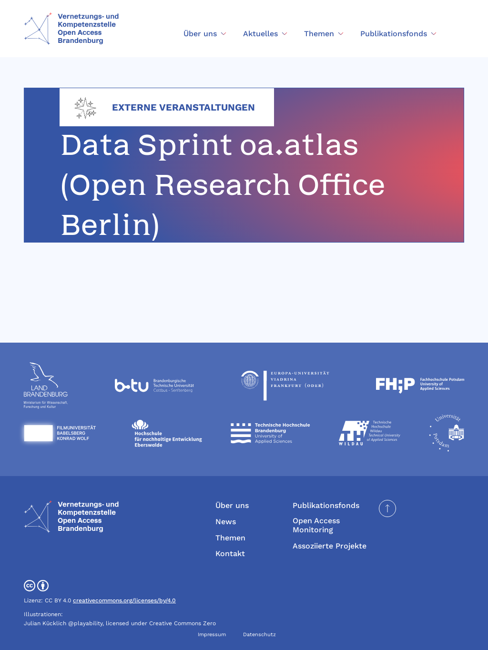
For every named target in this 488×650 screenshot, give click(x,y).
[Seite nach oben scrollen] (387, 508)
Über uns (232, 505)
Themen (230, 537)
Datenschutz (259, 634)
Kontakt (230, 553)
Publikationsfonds (326, 505)
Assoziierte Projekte (329, 545)
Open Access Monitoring (316, 525)
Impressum (212, 634)
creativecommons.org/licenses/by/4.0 (124, 600)
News (225, 521)
